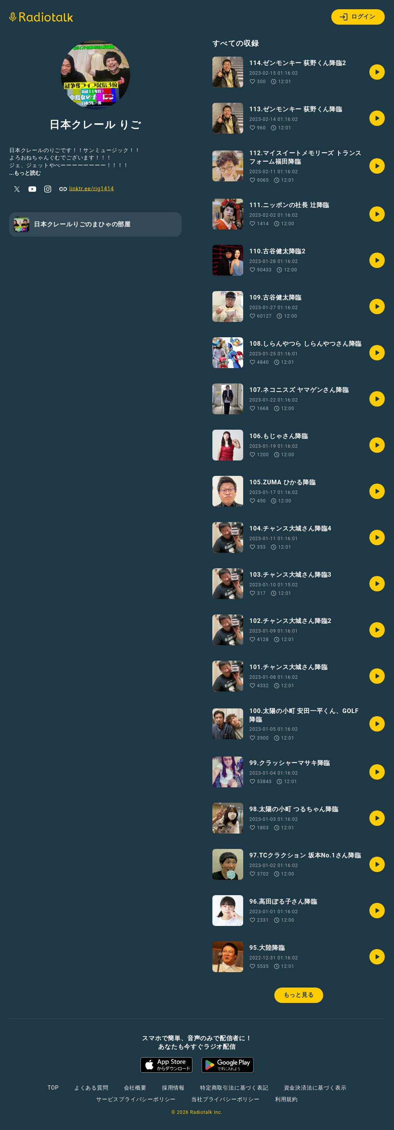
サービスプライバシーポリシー (136, 1099)
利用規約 (286, 1099)
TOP (53, 1088)
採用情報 (173, 1088)
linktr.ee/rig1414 (86, 189)
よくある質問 (91, 1088)
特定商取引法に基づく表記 (234, 1088)
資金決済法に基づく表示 (315, 1088)
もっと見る (299, 994)
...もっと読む (25, 173)
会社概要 (135, 1088)
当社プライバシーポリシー (225, 1099)
